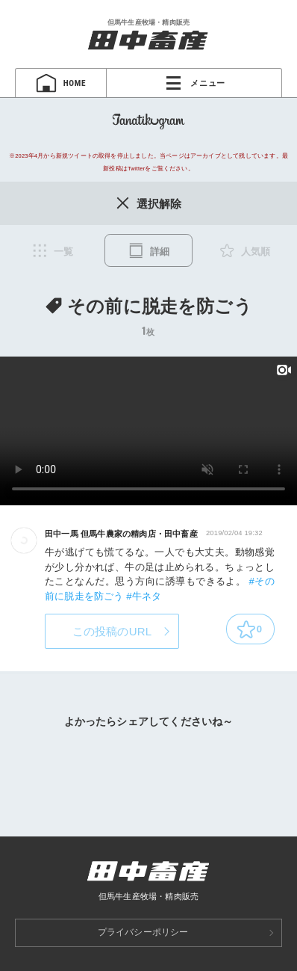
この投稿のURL (112, 631)
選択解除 (148, 203)
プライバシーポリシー (143, 932)
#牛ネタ (143, 596)
